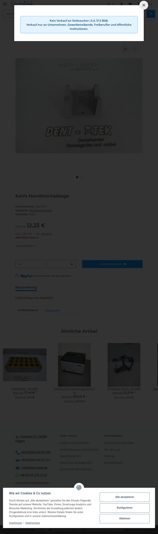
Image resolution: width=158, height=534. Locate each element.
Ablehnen (124, 518)
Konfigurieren (124, 507)
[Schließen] (143, 5)
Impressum (15, 522)
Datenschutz (33, 522)
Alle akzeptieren (124, 497)
